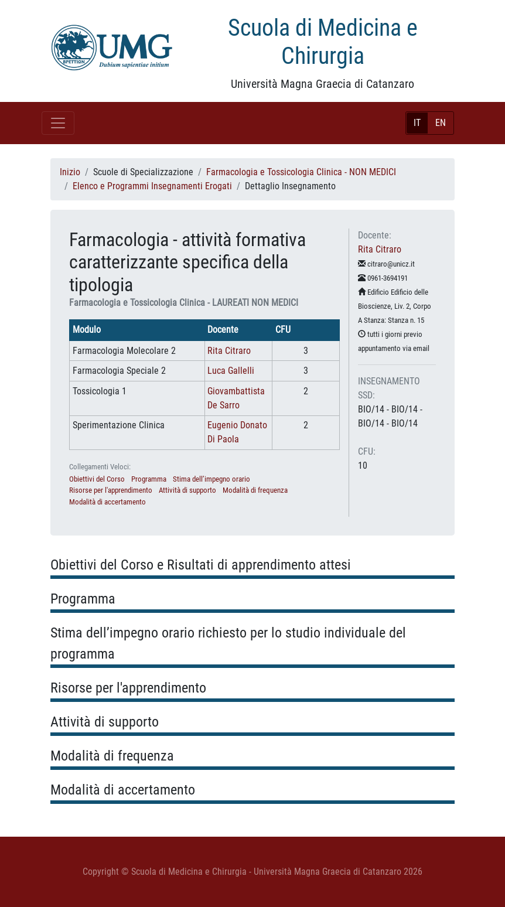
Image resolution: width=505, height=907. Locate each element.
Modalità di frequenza (255, 490)
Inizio (70, 172)
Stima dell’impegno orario (211, 479)
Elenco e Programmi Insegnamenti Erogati (152, 186)
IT (417, 122)
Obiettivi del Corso (97, 479)
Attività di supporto (187, 490)
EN (440, 122)
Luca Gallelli (230, 370)
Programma (148, 479)
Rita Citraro (229, 350)
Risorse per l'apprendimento (110, 490)
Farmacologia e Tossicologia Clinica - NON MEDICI (301, 172)
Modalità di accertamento (107, 501)
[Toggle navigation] (58, 123)
